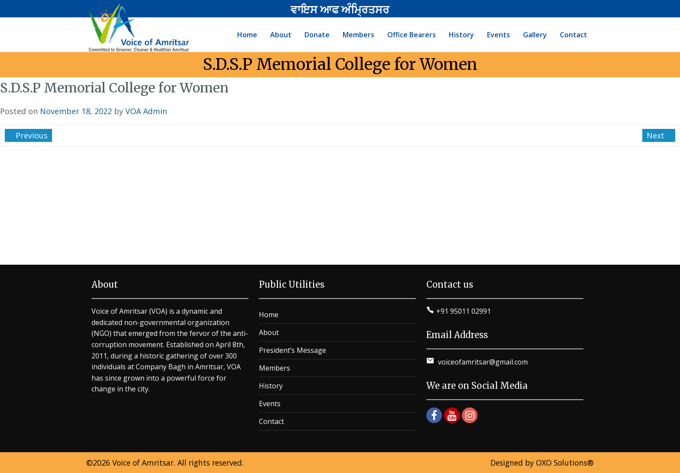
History (271, 386)
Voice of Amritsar (142, 462)
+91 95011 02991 (463, 311)
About (269, 332)
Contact (271, 421)
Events (270, 403)
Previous (30, 135)
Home (268, 314)
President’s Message (292, 350)
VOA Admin (146, 111)
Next (657, 135)
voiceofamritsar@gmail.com (482, 362)
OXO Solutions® (565, 462)
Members (274, 368)
